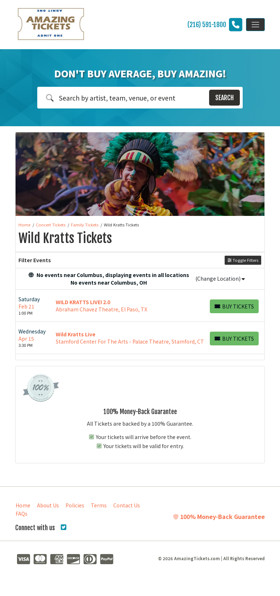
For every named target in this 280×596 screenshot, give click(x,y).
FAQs (21, 513)
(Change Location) (220, 278)
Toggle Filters (243, 260)
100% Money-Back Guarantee (219, 516)
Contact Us (126, 505)
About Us (48, 505)
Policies (74, 505)
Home (23, 505)
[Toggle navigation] (255, 24)
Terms (99, 505)
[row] (140, 306)
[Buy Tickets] (234, 306)
